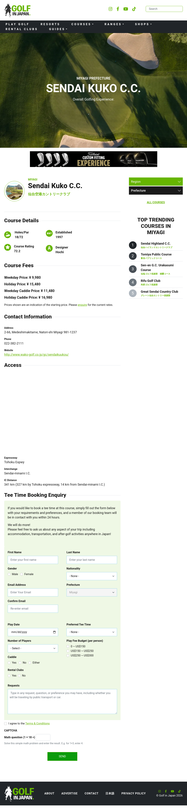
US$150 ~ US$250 (82, 651)
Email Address (17, 584)
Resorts (50, 24)
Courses (81, 24)
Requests (13, 685)
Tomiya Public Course (156, 254)
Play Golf (17, 24)
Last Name (73, 552)
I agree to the (29, 723)
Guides (57, 29)
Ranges (113, 24)
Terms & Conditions (37, 723)
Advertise (69, 793)
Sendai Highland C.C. (156, 243)
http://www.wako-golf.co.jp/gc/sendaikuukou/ (36, 354)
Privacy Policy (133, 793)
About (49, 793)
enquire (82, 305)
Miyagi (32, 179)
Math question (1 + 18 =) (19, 737)
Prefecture (73, 584)
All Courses (156, 202)
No (24, 662)
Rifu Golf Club (150, 281)
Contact (91, 793)
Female (28, 574)
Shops (142, 24)
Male (15, 574)
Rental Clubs (22, 29)
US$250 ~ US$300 (82, 655)
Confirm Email (17, 601)
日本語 (109, 793)
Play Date (14, 624)
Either (36, 662)
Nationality (73, 568)
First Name (15, 552)
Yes (14, 662)
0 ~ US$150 (78, 646)
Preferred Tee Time (78, 624)
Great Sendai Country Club (159, 291)
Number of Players (19, 640)
